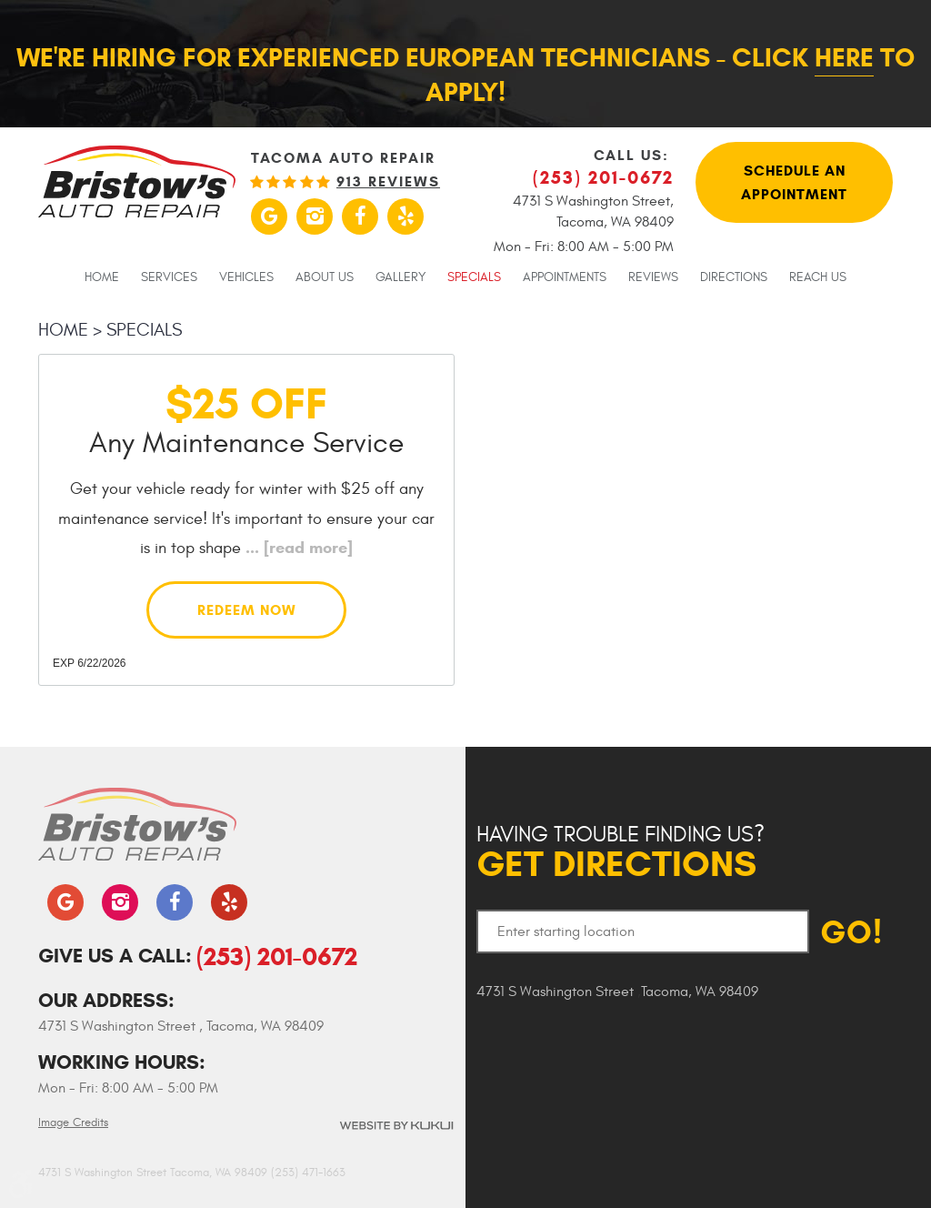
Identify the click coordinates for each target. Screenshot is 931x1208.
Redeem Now (246, 610)
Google (269, 216)
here (844, 57)
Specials (474, 277)
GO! (851, 931)
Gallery (400, 277)
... (297, 548)
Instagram (314, 216)
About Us (324, 277)
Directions (733, 277)
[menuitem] (102, 276)
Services (169, 277)
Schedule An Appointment (794, 182)
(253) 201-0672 (276, 956)
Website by (395, 1125)
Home (102, 277)
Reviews (653, 277)
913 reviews (388, 182)
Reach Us (817, 277)
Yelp (405, 216)
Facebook (360, 216)
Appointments (564, 277)
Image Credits (73, 1122)
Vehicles (246, 277)
